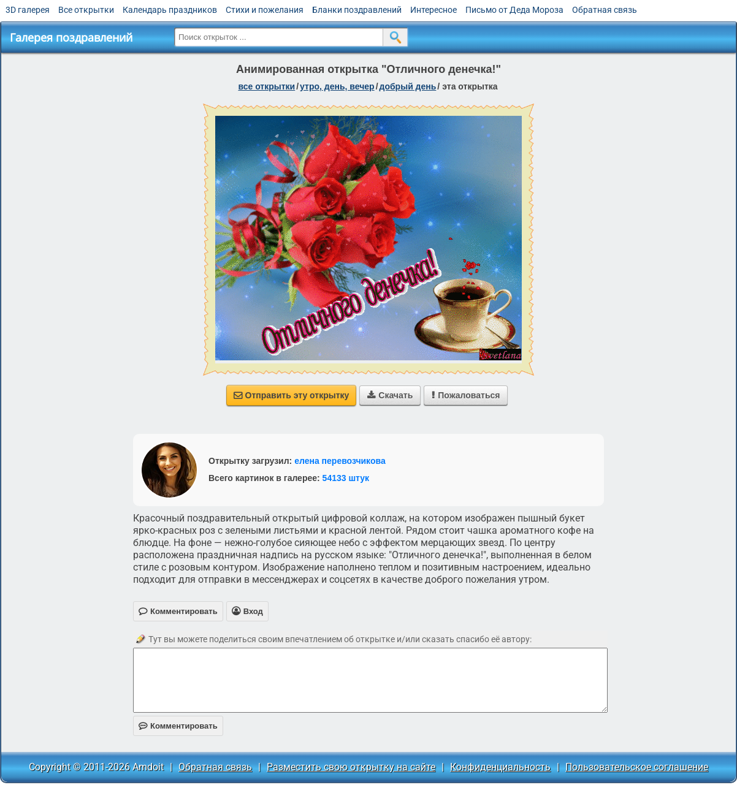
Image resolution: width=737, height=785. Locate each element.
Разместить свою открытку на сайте (351, 767)
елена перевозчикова (340, 461)
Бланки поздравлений (357, 10)
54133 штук (346, 478)
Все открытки (86, 10)
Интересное (433, 10)
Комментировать (178, 725)
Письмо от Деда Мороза (514, 10)
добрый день (408, 86)
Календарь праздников (170, 10)
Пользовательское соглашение (636, 767)
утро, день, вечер (337, 86)
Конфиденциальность (500, 767)
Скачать (390, 395)
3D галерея (28, 10)
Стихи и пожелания (265, 10)
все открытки (266, 86)
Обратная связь (604, 10)
